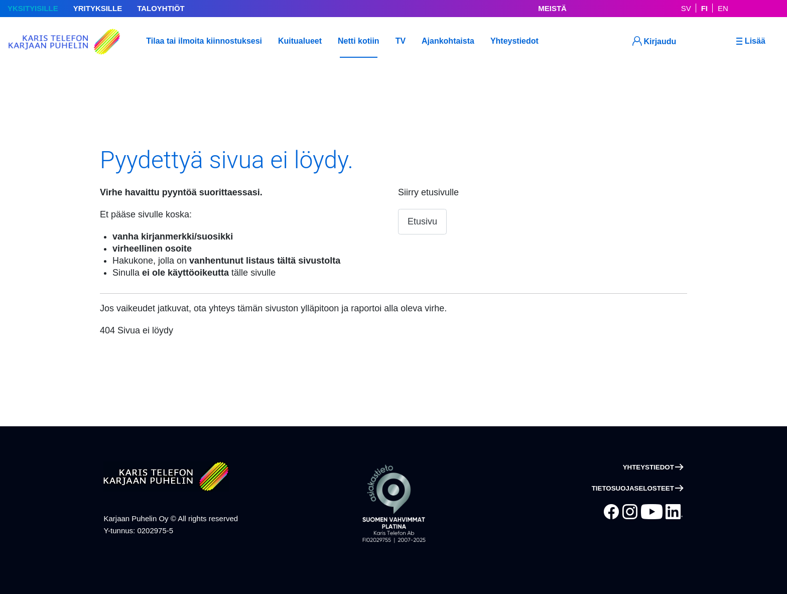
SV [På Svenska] (686, 8)
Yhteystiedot (648, 467)
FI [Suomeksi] (704, 8)
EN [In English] (723, 8)
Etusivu (422, 221)
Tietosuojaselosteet (633, 488)
